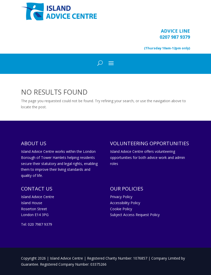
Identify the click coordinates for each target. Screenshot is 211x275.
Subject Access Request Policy (135, 214)
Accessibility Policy (125, 202)
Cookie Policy (121, 208)
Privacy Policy (121, 196)
